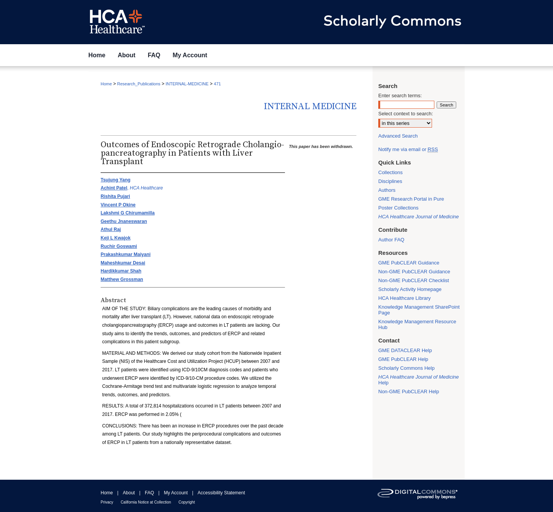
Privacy (107, 502)
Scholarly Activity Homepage (410, 289)
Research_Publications (139, 83)
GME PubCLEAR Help (403, 359)
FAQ (149, 492)
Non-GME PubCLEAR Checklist (413, 280)
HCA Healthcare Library (404, 298)
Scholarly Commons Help (406, 368)
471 (217, 83)
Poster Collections (398, 208)
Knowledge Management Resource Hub (417, 324)
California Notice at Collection (146, 502)
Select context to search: (405, 113)
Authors (387, 190)
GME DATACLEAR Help (405, 350)
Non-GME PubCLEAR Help (408, 391)
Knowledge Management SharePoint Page (419, 310)
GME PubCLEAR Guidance (408, 263)
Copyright (187, 502)
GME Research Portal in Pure (411, 199)
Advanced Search (398, 136)
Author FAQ (391, 240)
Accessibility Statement (221, 492)
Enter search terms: (400, 95)
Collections (390, 172)
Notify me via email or (408, 149)
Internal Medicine (310, 106)
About (129, 492)
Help (418, 380)
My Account (176, 492)
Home (106, 83)
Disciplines (390, 181)
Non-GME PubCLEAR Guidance (414, 271)
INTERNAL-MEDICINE (187, 83)
